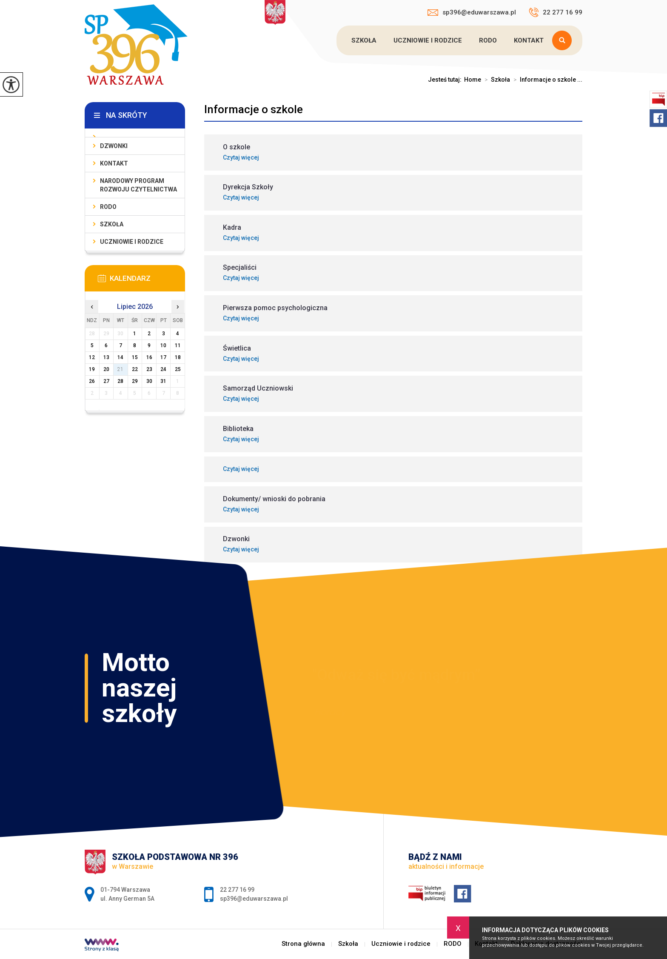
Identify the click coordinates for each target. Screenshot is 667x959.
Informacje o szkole (253, 109)
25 (178, 369)
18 (178, 357)
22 (135, 369)
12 (92, 357)
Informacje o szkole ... (546, 80)
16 (149, 357)
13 (106, 357)
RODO (488, 40)
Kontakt (529, 40)
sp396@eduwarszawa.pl (472, 12)
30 (149, 381)
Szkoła (363, 40)
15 (135, 357)
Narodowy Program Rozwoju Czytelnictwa (138, 185)
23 (149, 369)
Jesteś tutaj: (446, 80)
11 (178, 345)
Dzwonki (114, 146)
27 (106, 381)
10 (163, 345)
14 (120, 357)
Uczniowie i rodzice (427, 40)
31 (163, 381)
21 (120, 369)
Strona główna (303, 944)
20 (106, 369)
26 (92, 381)
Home (472, 80)
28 (120, 381)
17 (163, 357)
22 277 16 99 (555, 12)
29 (135, 381)
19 (92, 369)
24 (163, 369)
